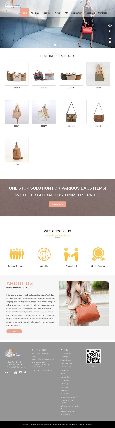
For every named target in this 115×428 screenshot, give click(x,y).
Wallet (63, 373)
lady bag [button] (89, 424)
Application (76, 13)
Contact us (103, 13)
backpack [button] (82, 424)
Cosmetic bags (66, 360)
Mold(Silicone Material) (69, 397)
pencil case (65, 394)
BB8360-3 (71, 126)
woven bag (65, 387)
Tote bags (64, 357)
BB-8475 (71, 88)
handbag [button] (33, 424)
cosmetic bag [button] (48, 424)
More (14, 331)
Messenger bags (67, 363)
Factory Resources (16, 266)
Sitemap (50, 370)
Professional (71, 266)
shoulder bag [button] (74, 424)
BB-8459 (44, 88)
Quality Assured (98, 266)
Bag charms (65, 390)
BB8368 (98, 126)
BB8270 (16, 126)
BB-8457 (17, 88)
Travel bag (64, 384)
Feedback (90, 13)
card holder (65, 380)
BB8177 (44, 126)
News (57, 13)
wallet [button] (55, 424)
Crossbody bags (66, 353)
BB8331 (16, 164)
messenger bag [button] (63, 424)
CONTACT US (57, 204)
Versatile (44, 266)
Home (24, 13)
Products (47, 13)
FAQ (66, 13)
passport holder (66, 377)
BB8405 (98, 88)
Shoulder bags (66, 367)
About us (35, 13)
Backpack (64, 370)
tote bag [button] (40, 424)
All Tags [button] (25, 424)
